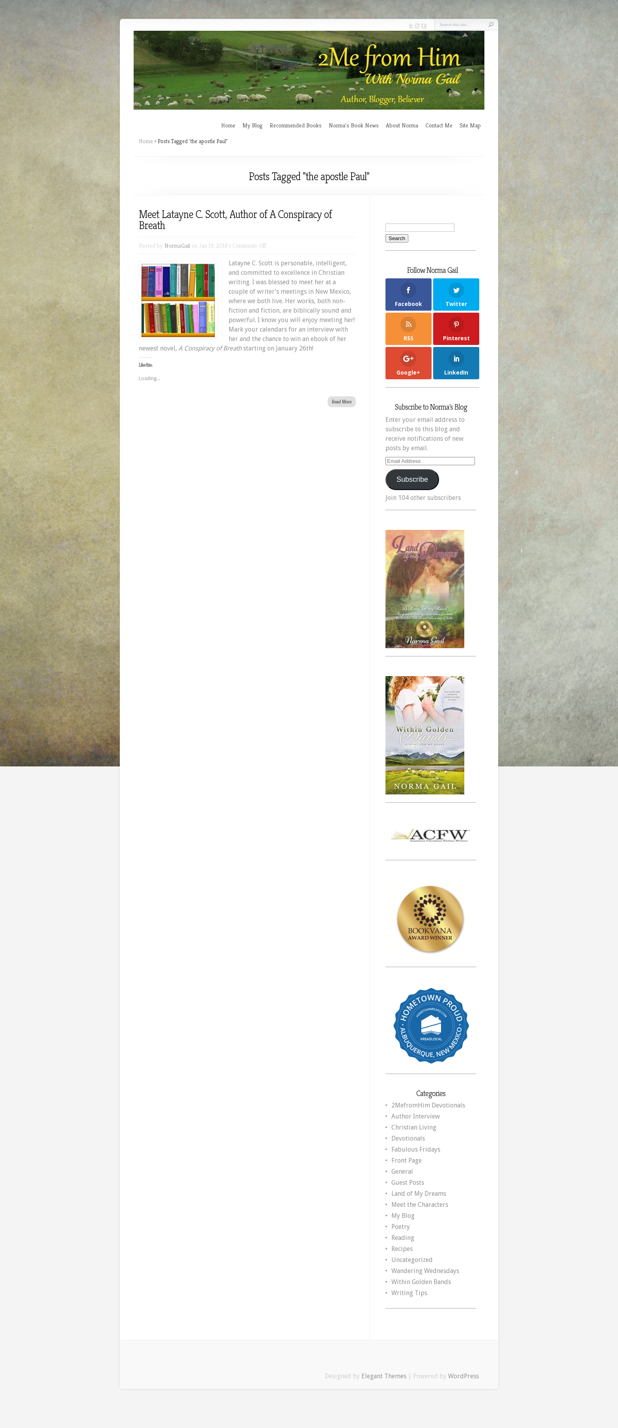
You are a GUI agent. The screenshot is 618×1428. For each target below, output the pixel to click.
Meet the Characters (419, 1204)
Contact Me (438, 125)
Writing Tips (409, 1293)
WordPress (463, 1376)
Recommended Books (296, 125)
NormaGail (177, 245)
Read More (342, 402)
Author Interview (415, 1116)
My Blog (252, 125)
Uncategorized (412, 1260)
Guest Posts (407, 1182)
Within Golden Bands (421, 1282)
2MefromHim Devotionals (428, 1105)
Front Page (406, 1160)
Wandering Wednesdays (425, 1271)
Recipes (402, 1249)
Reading (402, 1238)
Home (228, 125)
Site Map (470, 125)
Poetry (400, 1226)
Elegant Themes (383, 1376)
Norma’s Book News (354, 125)
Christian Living (413, 1127)
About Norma (402, 125)
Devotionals (408, 1138)
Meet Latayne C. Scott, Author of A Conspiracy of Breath (235, 219)
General (402, 1171)
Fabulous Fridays (415, 1149)
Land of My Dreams (418, 1193)
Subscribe (412, 479)
